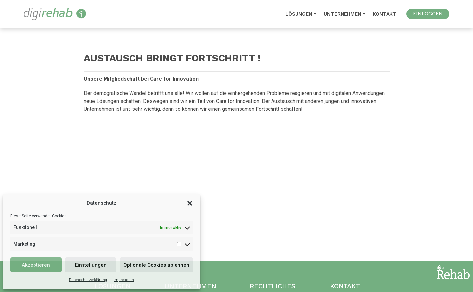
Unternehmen (345, 14)
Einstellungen (90, 265)
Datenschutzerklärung (88, 280)
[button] (189, 203)
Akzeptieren (36, 265)
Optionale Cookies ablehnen (156, 265)
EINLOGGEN (428, 14)
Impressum (124, 280)
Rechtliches (272, 286)
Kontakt (384, 14)
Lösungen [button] (301, 14)
